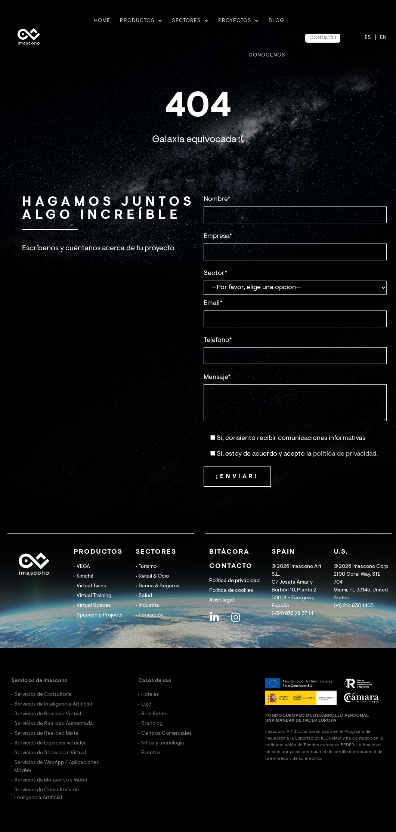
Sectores (190, 21)
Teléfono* (218, 340)
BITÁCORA (229, 552)
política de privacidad (344, 454)
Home (102, 21)
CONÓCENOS (266, 55)
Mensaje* (217, 377)
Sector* (216, 273)
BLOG (276, 21)
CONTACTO (322, 38)
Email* (213, 303)
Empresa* (218, 236)
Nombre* (217, 199)
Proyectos (238, 21)
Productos (141, 21)
